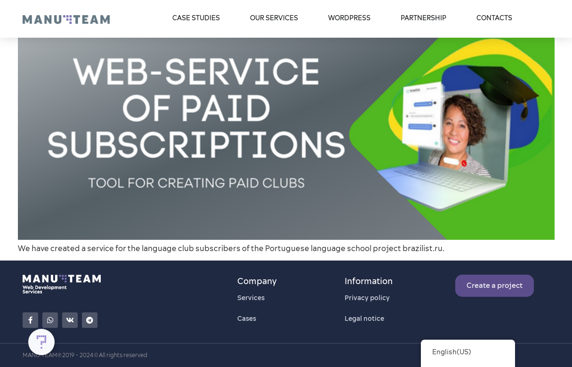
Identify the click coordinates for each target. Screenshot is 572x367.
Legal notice (364, 318)
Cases (246, 318)
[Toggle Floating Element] (41, 342)
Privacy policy (367, 298)
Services (251, 298)
